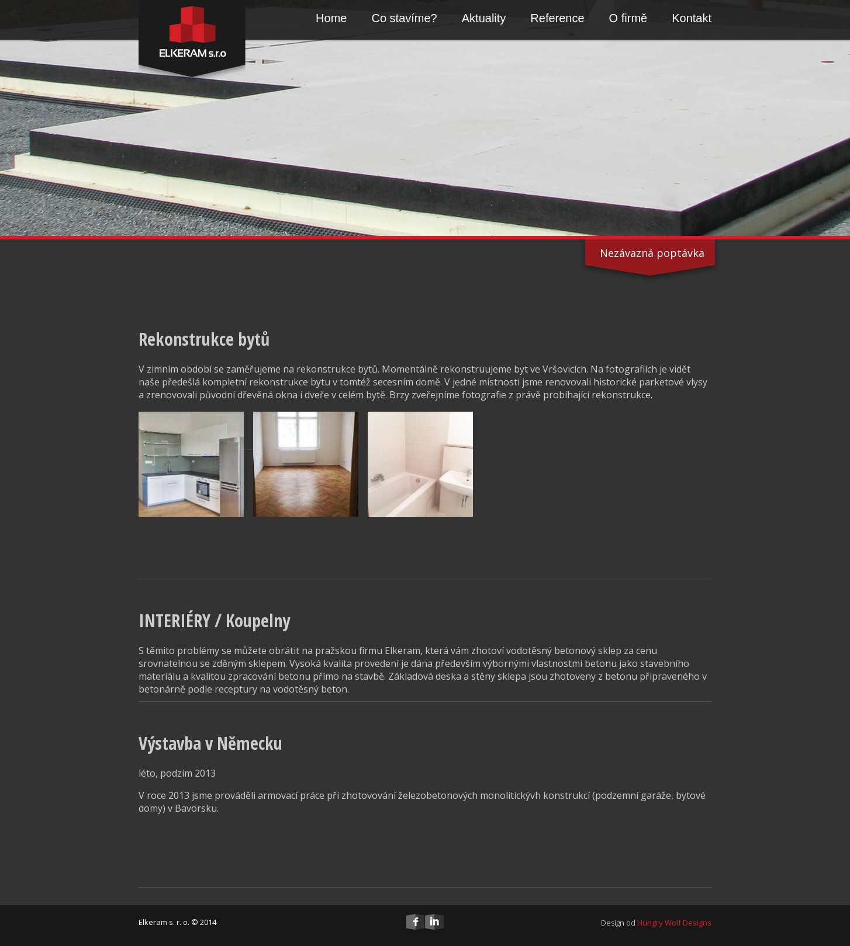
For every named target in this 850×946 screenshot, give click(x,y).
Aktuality (484, 18)
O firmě (628, 18)
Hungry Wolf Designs (674, 922)
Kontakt (691, 18)
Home (331, 18)
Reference (557, 18)
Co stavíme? (404, 18)
